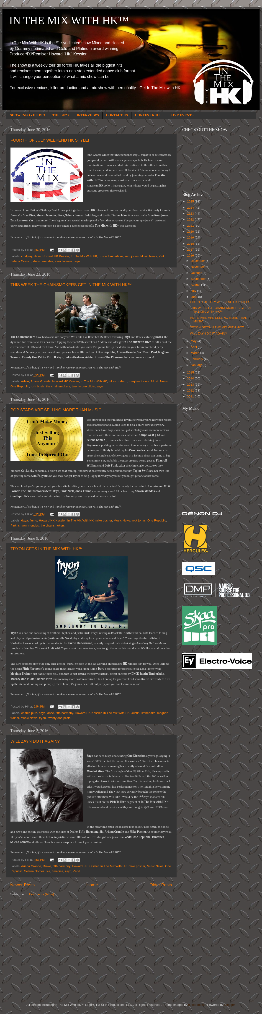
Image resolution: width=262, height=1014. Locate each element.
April (194, 347)
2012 (191, 390)
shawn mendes (43, 261)
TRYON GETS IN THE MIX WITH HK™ (46, 549)
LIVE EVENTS (182, 115)
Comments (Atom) (41, 894)
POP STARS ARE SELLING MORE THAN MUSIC (55, 410)
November (198, 266)
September (199, 278)
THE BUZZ (61, 115)
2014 (191, 378)
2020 (191, 231)
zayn (76, 261)
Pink (161, 256)
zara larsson (63, 261)
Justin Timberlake (111, 256)
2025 (191, 201)
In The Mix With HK (84, 256)
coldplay (26, 256)
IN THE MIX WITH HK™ (69, 20)
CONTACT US (117, 115)
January (197, 365)
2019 (191, 237)
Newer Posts (22, 884)
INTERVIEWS (88, 115)
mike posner (103, 520)
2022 (191, 219)
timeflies (57, 871)
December (198, 260)
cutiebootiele (196, 1004)
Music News (148, 256)
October (197, 273)
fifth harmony (64, 713)
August (196, 284)
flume (33, 520)
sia (42, 386)
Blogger (229, 1004)
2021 (191, 225)
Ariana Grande (41, 381)
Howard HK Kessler (55, 256)
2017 (191, 249)
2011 (191, 396)
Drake (47, 866)
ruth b (35, 386)
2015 (191, 372)
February (197, 359)
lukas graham (118, 381)
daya (37, 256)
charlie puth (29, 713)
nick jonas (139, 520)
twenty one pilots (83, 386)
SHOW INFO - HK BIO (27, 115)
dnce (50, 713)
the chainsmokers (58, 386)
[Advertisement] (200, 745)
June (194, 296)
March (195, 353)
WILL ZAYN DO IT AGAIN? (35, 741)
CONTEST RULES (149, 115)
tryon (42, 718)
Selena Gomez (20, 261)
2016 (191, 255)
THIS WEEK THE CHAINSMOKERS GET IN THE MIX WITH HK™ (71, 285)
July (194, 291)
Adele (25, 381)
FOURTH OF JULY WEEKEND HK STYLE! (49, 140)
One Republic (19, 386)
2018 (191, 243)
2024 (191, 207)
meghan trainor (139, 381)
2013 (191, 384)
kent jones (132, 256)
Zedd (76, 871)
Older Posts (160, 884)
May (194, 341)
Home (92, 884)
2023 (191, 213)
